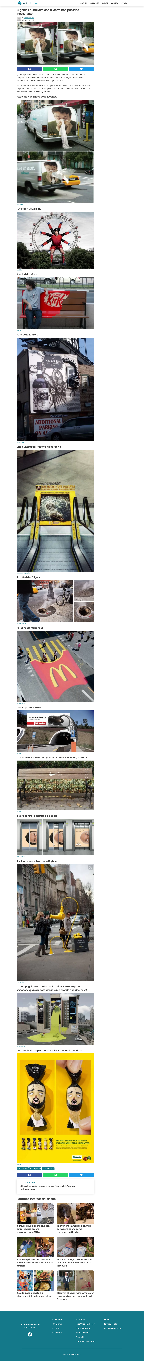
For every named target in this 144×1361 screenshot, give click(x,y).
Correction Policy (83, 1328)
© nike (19, 811)
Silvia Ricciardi (29, 18)
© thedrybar (20, 982)
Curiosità (94, 3)
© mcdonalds (21, 703)
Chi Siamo (57, 1324)
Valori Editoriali (82, 1332)
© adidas (19, 270)
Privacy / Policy (111, 1324)
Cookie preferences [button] (113, 1328)
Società (114, 3)
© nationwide (21, 1046)
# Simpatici (35, 1168)
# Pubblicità (48, 1168)
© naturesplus (21, 857)
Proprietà (80, 1337)
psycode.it (57, 1332)
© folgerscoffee (21, 623)
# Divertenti (22, 1168)
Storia (124, 3)
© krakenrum (21, 442)
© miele (19, 753)
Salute (105, 3)
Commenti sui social (85, 1341)
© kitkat (19, 330)
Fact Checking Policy (85, 1324)
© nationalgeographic (23, 573)
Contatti (56, 1328)
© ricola (19, 1165)
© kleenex (20, 204)
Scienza (83, 3)
